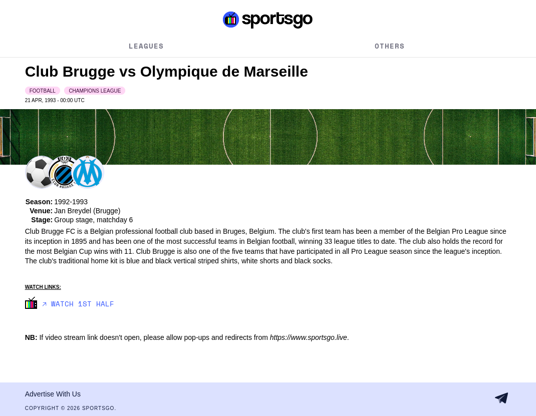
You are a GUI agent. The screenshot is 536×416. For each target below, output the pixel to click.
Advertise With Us (53, 394)
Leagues (146, 46)
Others (390, 46)
